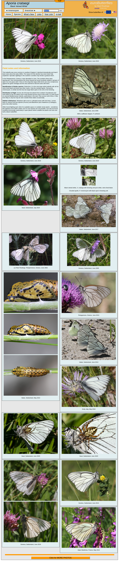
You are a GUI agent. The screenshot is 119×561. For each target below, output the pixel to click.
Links (39, 14)
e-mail (58, 14)
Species (17, 14)
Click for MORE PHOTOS (60, 558)
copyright (97, 8)
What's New (29, 14)
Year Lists (48, 14)
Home (8, 14)
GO (61, 10)
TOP (59, 1)
